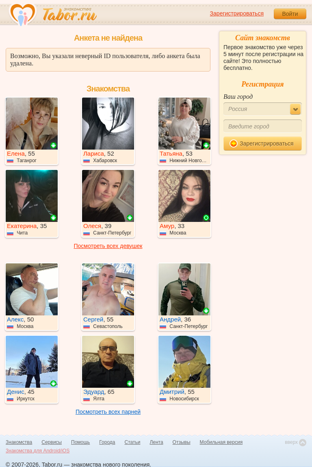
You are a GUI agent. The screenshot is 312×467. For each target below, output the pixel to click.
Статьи (133, 442)
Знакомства (19, 442)
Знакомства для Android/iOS (37, 451)
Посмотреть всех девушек (108, 246)
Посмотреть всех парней (108, 411)
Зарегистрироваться (237, 13)
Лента (156, 442)
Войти (290, 14)
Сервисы (51, 442)
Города (107, 442)
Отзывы (182, 442)
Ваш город (238, 96)
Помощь (80, 442)
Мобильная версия (221, 442)
